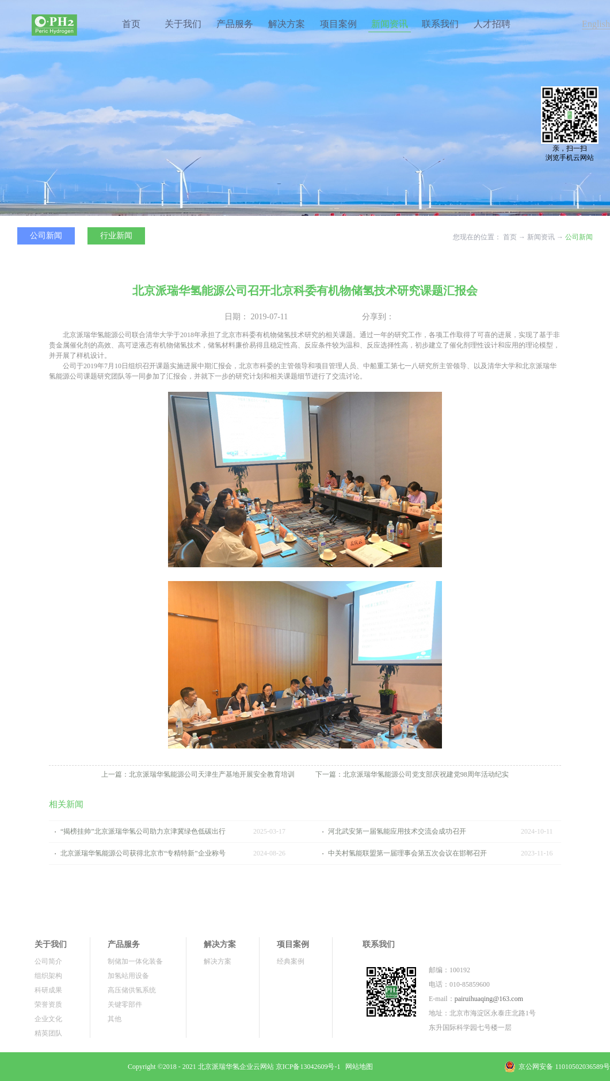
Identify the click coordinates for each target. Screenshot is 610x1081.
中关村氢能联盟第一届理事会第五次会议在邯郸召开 (407, 853)
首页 (131, 24)
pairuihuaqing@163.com (489, 999)
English (596, 24)
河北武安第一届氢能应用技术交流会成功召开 (397, 831)
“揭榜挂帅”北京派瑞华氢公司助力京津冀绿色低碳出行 (143, 831)
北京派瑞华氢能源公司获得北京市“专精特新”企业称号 (143, 853)
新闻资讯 (541, 237)
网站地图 (357, 1067)
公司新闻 (579, 237)
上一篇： (198, 774)
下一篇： (412, 774)
